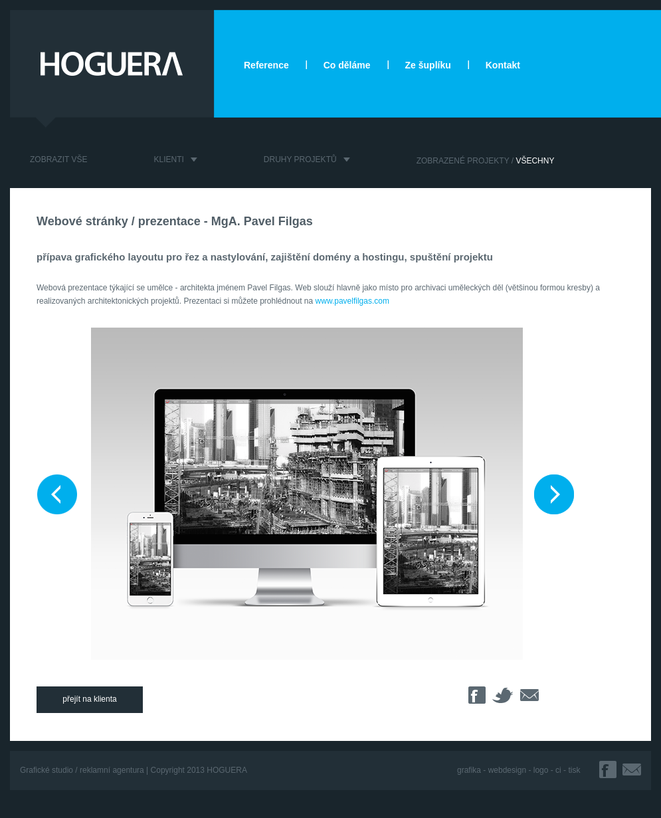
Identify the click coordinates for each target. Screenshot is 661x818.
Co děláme (347, 65)
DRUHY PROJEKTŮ (300, 159)
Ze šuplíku (428, 65)
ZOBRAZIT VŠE (58, 159)
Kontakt (503, 65)
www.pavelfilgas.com (352, 301)
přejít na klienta (89, 699)
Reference (266, 65)
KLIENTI (168, 159)
